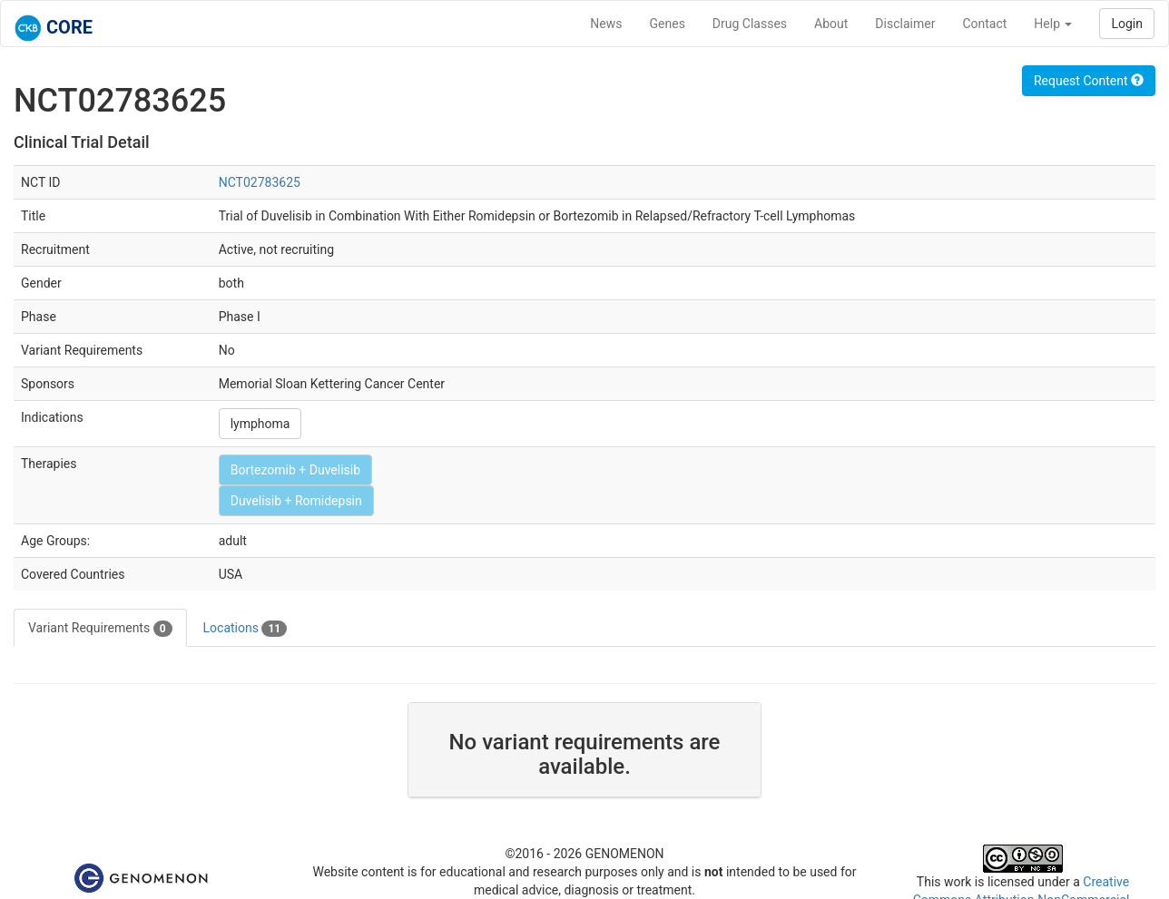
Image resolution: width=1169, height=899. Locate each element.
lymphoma (260, 423)
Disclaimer (905, 23)
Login (1127, 23)
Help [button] (1053, 23)
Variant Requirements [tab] (100, 629)
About (831, 23)
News (606, 23)
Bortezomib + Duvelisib (295, 470)
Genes (667, 23)
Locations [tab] (245, 629)
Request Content (1089, 80)
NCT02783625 (259, 182)
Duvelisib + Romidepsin (296, 500)
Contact (984, 23)
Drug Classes (749, 23)
